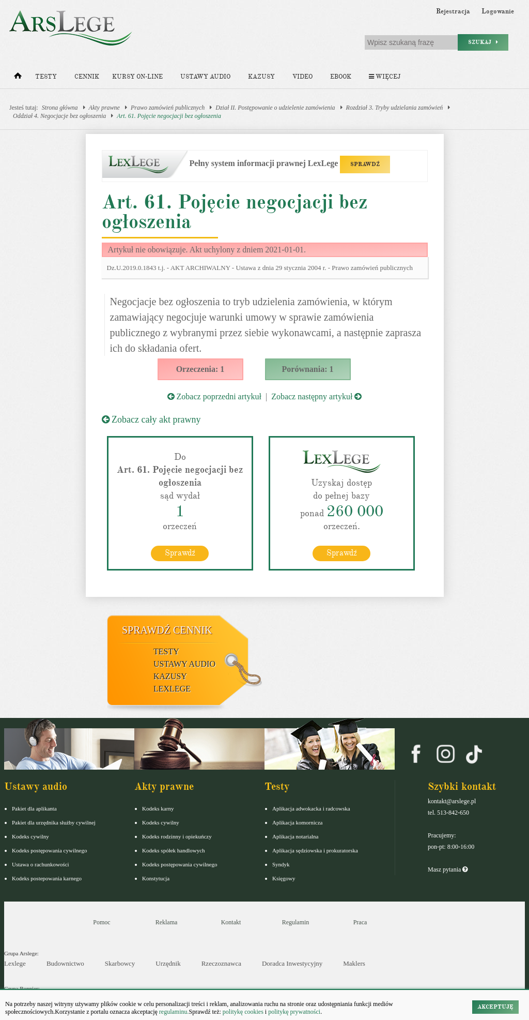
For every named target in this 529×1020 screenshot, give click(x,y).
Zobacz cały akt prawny (151, 419)
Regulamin (295, 922)
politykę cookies (243, 1011)
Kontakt (231, 922)
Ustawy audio (205, 77)
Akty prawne (104, 107)
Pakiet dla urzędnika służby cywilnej (54, 822)
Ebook (340, 77)
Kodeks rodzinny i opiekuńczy (177, 836)
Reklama (166, 922)
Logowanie (497, 11)
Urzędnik (167, 963)
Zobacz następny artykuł (316, 396)
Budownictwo (65, 963)
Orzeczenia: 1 (200, 369)
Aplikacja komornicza (297, 822)
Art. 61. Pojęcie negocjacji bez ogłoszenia (169, 115)
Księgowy (283, 878)
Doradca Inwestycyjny (292, 963)
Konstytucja (155, 878)
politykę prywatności (294, 1011)
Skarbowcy (120, 963)
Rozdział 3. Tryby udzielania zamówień (394, 107)
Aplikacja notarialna (295, 836)
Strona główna (60, 107)
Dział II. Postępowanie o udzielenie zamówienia (275, 107)
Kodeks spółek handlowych (173, 850)
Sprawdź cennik (167, 630)
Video (302, 77)
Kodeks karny (158, 808)
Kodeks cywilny (30, 836)
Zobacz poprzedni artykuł (214, 396)
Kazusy (261, 77)
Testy (46, 77)
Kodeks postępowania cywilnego (49, 850)
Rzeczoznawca (221, 963)
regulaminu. (173, 1011)
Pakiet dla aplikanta (34, 808)
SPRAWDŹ (365, 164)
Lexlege (15, 963)
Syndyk (281, 864)
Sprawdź (180, 553)
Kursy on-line (137, 77)
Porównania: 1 (308, 369)
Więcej (384, 77)
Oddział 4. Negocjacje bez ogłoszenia (59, 115)
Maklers (354, 963)
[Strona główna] (17, 78)
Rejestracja (453, 11)
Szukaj (483, 42)
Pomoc (101, 922)
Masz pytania (448, 869)
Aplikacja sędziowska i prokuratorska (315, 850)
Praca (360, 922)
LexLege (172, 688)
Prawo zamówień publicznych (168, 107)
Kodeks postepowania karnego (47, 878)
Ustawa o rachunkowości (40, 864)
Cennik (86, 77)
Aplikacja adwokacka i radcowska (311, 808)
